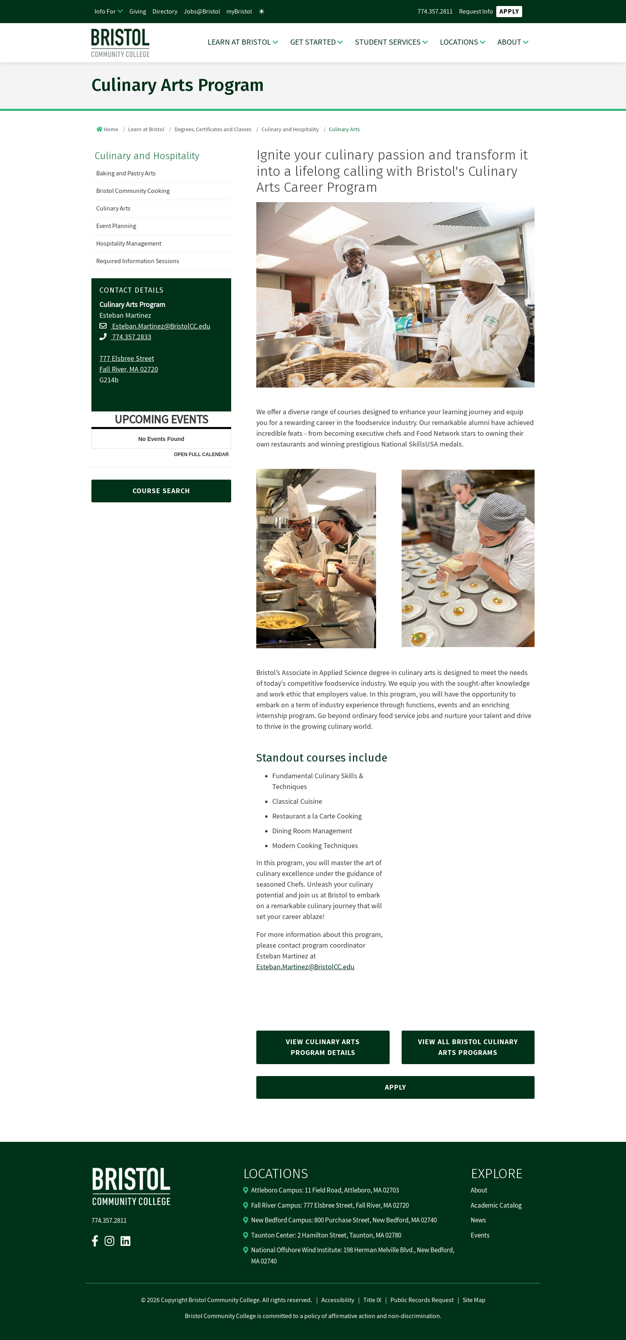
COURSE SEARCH (161, 491)
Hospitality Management (128, 244)
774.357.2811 (435, 12)
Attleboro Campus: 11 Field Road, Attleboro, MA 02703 (325, 1190)
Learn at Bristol (146, 129)
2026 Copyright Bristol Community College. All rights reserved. (229, 1300)
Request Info (476, 12)
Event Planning (116, 226)
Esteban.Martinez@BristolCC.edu (160, 326)
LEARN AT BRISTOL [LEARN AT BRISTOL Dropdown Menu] (239, 42)
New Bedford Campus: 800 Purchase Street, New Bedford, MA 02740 (344, 1220)
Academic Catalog (496, 1205)
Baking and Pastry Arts (126, 173)
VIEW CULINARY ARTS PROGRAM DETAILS (323, 1047)
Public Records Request (422, 1300)
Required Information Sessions (137, 261)
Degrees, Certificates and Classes (213, 129)
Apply (509, 11)
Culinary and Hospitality (290, 129)
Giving (137, 12)
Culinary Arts (113, 209)
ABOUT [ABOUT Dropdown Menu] (509, 42)
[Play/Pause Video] (468, 869)
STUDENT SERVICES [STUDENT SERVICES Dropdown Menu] (388, 42)
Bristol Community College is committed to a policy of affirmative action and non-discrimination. (313, 1316)
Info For (105, 12)
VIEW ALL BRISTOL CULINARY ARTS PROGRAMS (468, 1047)
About (479, 1190)
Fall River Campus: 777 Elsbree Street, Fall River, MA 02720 (330, 1205)
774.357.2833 (131, 337)
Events (480, 1235)
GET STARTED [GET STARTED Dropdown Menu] (313, 42)
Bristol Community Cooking (133, 191)
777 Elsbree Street (126, 358)
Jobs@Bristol (202, 12)
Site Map (474, 1300)
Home (111, 129)
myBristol (239, 12)
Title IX (372, 1300)
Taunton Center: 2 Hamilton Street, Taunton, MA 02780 (326, 1235)
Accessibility (337, 1300)
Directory (165, 12)
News (478, 1220)
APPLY (395, 1087)
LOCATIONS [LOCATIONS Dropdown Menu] (459, 42)
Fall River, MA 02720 (128, 369)
